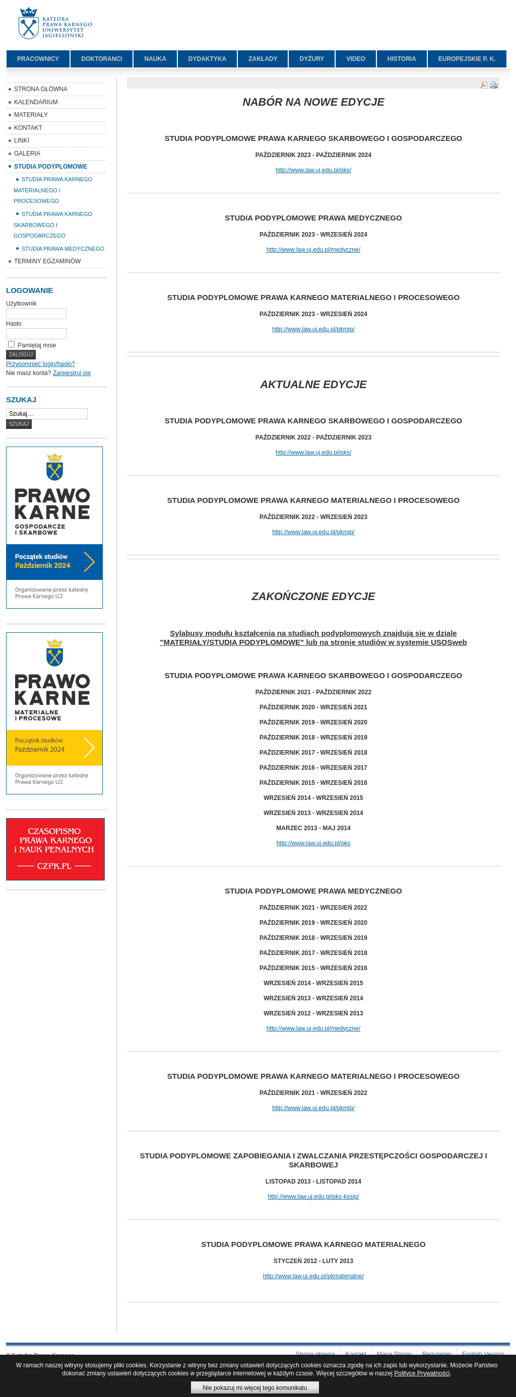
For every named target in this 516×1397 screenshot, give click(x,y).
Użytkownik (21, 303)
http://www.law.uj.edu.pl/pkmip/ (313, 329)
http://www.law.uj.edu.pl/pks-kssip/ (313, 1196)
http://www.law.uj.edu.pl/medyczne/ (313, 249)
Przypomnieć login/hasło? (40, 363)
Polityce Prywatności (421, 1373)
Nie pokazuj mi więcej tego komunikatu (255, 1387)
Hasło (14, 323)
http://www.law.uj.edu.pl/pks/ (313, 170)
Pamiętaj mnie (37, 345)
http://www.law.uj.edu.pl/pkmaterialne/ (313, 1276)
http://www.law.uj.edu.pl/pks (314, 843)
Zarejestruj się (72, 373)
